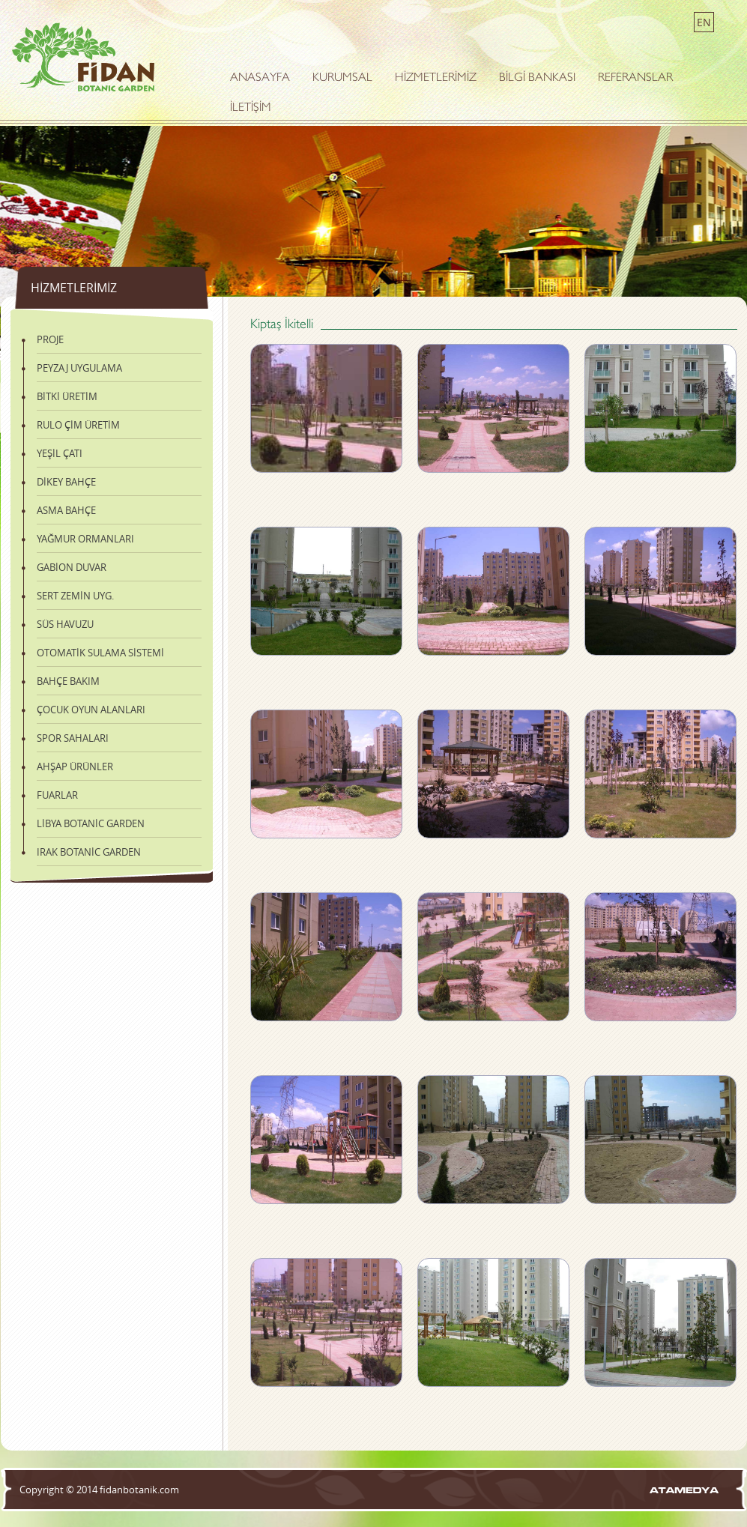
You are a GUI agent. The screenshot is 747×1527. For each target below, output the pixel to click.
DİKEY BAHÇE (66, 482)
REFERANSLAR (635, 78)
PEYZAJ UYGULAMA (79, 368)
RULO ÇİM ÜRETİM (78, 425)
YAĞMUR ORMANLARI (85, 538)
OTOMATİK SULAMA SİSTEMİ (100, 652)
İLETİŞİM (250, 108)
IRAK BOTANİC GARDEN (89, 852)
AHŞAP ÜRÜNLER (75, 766)
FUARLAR (57, 795)
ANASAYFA (260, 78)
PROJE (50, 339)
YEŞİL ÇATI (59, 453)
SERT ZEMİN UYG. (75, 595)
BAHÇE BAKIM (68, 681)
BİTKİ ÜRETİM (67, 396)
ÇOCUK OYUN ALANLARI (91, 709)
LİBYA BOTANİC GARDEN (91, 823)
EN (704, 22)
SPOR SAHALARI (73, 738)
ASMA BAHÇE (66, 510)
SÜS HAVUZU (65, 624)
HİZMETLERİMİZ (436, 78)
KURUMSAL (342, 78)
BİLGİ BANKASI (537, 78)
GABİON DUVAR (71, 567)
